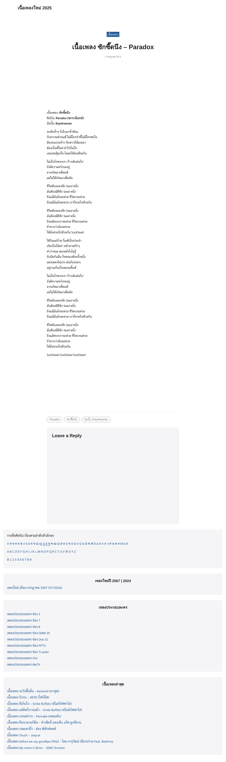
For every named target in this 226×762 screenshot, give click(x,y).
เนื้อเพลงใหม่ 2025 (35, 7)
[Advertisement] (113, 86)
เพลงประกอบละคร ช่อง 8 (23, 627)
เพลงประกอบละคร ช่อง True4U (28, 652)
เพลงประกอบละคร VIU (22, 658)
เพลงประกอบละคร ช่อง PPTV (26, 645)
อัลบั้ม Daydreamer (96, 419)
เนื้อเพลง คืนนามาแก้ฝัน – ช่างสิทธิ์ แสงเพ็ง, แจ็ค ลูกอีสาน (44, 722)
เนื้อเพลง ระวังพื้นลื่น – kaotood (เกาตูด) (33, 691)
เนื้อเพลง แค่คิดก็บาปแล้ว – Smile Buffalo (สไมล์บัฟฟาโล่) (44, 710)
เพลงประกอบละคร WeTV (23, 664)
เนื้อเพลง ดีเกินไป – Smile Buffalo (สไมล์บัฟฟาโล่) (39, 703)
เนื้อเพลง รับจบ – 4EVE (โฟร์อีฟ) (28, 697)
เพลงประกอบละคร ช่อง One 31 (27, 639)
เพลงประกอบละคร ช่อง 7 (23, 620)
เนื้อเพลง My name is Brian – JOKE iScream (36, 748)
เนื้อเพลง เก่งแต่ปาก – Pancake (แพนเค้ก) (34, 716)
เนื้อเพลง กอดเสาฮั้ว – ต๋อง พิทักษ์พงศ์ (31, 729)
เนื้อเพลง (113, 34)
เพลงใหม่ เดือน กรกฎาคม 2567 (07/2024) (34, 587)
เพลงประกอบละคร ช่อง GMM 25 (28, 633)
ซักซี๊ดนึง (72, 419)
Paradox (54, 419)
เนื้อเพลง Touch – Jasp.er (23, 735)
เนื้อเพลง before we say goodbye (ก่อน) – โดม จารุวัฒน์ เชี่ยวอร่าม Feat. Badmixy (60, 741)
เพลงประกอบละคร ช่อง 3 (23, 614)
